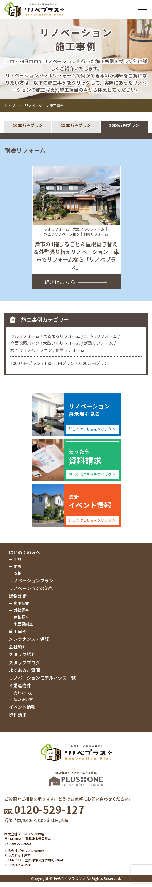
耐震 (17, 566)
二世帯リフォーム (100, 336)
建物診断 (18, 596)
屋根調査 (21, 617)
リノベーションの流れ (31, 588)
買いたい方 (23, 699)
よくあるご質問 (24, 670)
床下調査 (21, 603)
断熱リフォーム (98, 343)
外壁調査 (21, 610)
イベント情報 (22, 707)
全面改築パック (24, 343)
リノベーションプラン (31, 580)
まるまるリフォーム (61, 336)
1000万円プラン (28, 125)
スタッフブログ (24, 662)
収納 (17, 573)
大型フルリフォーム (61, 343)
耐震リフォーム (69, 350)
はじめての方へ (24, 552)
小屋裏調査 (23, 624)
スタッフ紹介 (22, 654)
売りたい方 (23, 693)
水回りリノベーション (31, 350)
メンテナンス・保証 (29, 639)
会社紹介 (18, 646)
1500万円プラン (76, 125)
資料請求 (18, 715)
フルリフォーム (24, 336)
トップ (9, 105)
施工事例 (18, 631)
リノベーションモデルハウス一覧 (42, 678)
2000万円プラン (124, 125)
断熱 (17, 559)
